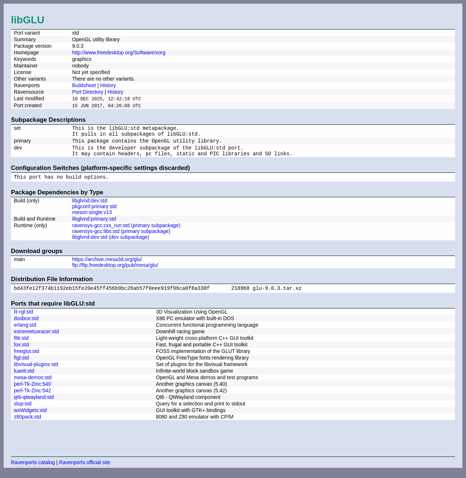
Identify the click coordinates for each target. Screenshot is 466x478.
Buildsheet (84, 85)
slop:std (22, 410)
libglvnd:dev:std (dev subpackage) (110, 242)
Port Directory (87, 92)
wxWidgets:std (30, 417)
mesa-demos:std (32, 384)
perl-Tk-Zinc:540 (32, 390)
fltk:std (21, 344)
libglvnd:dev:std (89, 206)
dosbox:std (26, 325)
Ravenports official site (84, 469)
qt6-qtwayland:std (34, 404)
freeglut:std (26, 358)
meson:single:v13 (92, 218)
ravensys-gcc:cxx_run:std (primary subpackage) (126, 231)
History (108, 85)
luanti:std (24, 377)
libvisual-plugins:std (36, 371)
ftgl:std (21, 364)
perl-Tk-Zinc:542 (32, 397)
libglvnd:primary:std (94, 224)
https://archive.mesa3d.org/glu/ (107, 265)
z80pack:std (27, 423)
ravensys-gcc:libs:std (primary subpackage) (121, 237)
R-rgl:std (23, 318)
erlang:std (25, 331)
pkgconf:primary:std (94, 212)
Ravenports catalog (33, 469)
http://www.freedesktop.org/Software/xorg (118, 52)
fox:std (21, 351)
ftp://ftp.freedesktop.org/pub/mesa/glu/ (115, 270)
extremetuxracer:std (36, 338)
